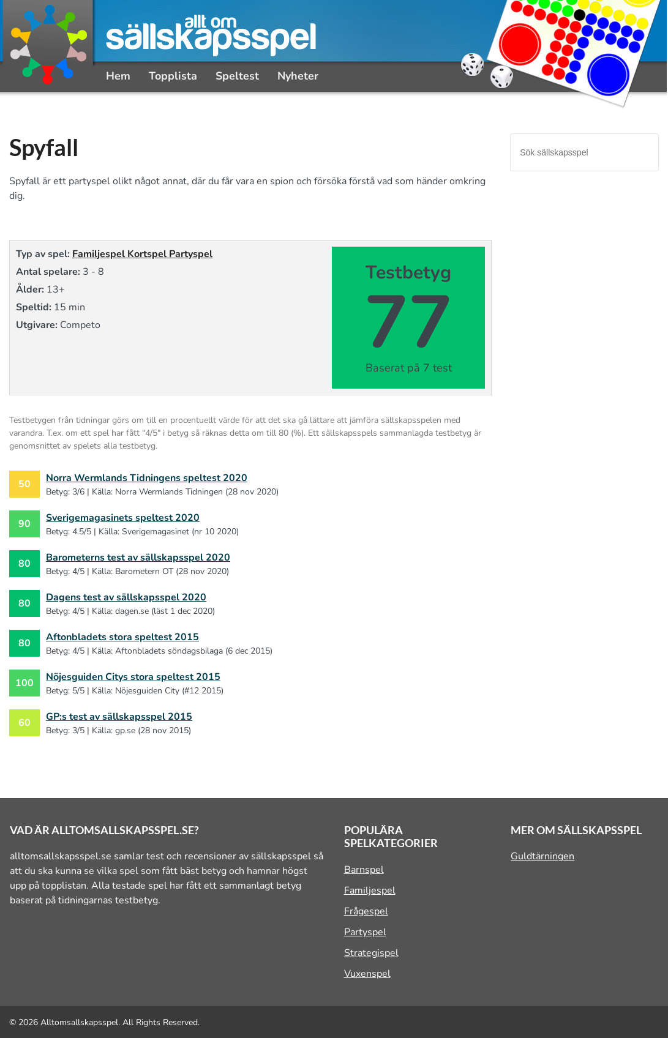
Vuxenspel (367, 973)
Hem (118, 76)
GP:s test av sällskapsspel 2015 (119, 716)
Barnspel (364, 869)
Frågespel (366, 911)
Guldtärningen (542, 856)
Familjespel (99, 254)
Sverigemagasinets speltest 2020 (123, 518)
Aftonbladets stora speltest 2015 (122, 637)
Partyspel (190, 254)
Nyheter (297, 76)
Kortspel (148, 254)
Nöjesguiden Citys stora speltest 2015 (133, 677)
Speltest (237, 76)
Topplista (173, 76)
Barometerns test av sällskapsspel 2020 (138, 557)
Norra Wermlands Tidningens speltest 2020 (146, 478)
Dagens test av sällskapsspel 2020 (126, 597)
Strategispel (371, 953)
